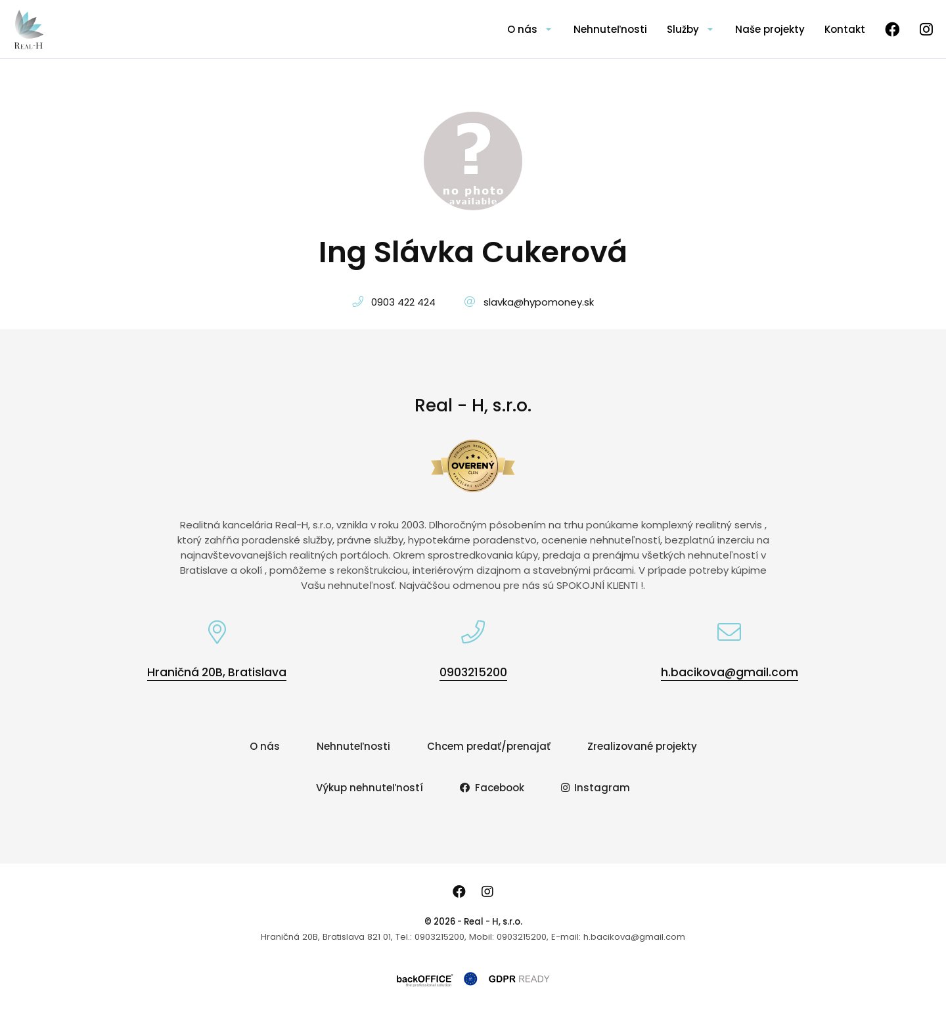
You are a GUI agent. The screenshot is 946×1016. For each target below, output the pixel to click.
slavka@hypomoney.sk (539, 302)
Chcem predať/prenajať (489, 746)
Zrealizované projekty (642, 746)
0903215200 (473, 672)
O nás (522, 29)
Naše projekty (770, 29)
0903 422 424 (403, 302)
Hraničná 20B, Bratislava (216, 672)
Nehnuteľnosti (610, 29)
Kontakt (844, 29)
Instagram (596, 788)
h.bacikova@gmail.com (729, 672)
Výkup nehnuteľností (369, 788)
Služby (683, 29)
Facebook (492, 788)
